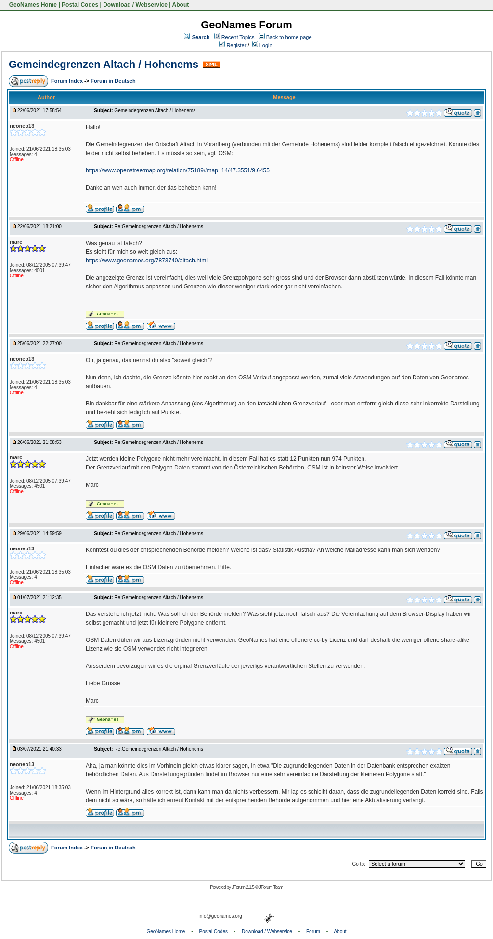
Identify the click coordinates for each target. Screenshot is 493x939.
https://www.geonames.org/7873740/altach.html (147, 260)
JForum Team (271, 887)
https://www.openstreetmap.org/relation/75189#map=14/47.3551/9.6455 (178, 170)
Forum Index (67, 81)
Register (232, 45)
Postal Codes (80, 4)
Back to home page (289, 37)
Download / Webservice (135, 4)
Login (262, 45)
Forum (313, 931)
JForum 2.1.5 (243, 887)
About (180, 4)
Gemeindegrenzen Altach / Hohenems (103, 64)
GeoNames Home (32, 4)
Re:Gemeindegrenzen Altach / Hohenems (158, 226)
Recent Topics (238, 37)
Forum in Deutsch (113, 81)
